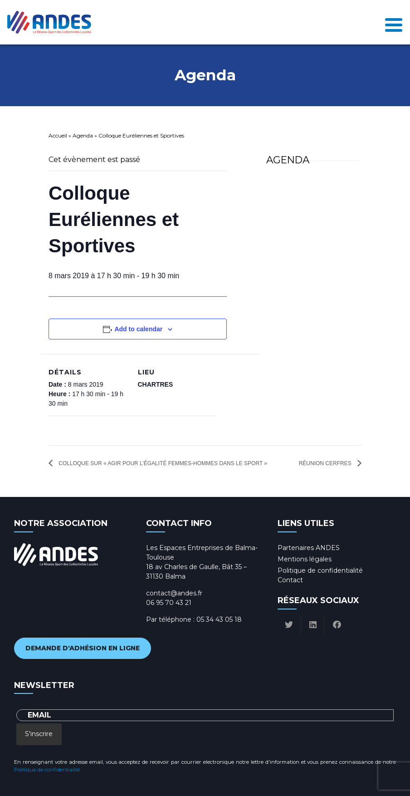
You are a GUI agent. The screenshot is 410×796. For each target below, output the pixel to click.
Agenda (83, 135)
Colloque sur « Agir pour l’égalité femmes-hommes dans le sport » (162, 463)
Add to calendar (138, 329)
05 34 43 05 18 (219, 619)
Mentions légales (305, 559)
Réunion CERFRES (326, 463)
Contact (290, 580)
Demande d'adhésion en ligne (82, 648)
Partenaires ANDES (309, 548)
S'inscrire (39, 734)
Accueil (58, 135)
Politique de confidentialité (320, 570)
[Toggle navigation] (394, 22)
